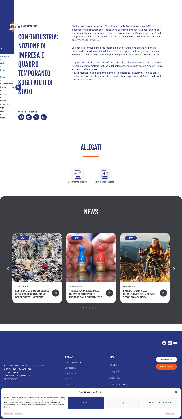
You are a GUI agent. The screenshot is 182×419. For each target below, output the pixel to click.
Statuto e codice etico (118, 384)
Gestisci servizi (170, 414)
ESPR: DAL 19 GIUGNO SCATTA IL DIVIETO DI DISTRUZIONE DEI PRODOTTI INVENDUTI (32, 301)
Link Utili (112, 364)
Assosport (8, 23)
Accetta (86, 402)
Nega (123, 402)
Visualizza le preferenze (160, 402)
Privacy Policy (19, 414)
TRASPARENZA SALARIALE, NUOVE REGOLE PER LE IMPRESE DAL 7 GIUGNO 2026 (86, 301)
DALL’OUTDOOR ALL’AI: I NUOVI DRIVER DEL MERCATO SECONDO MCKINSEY (139, 301)
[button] (176, 392)
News (23, 23)
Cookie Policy (8, 414)
